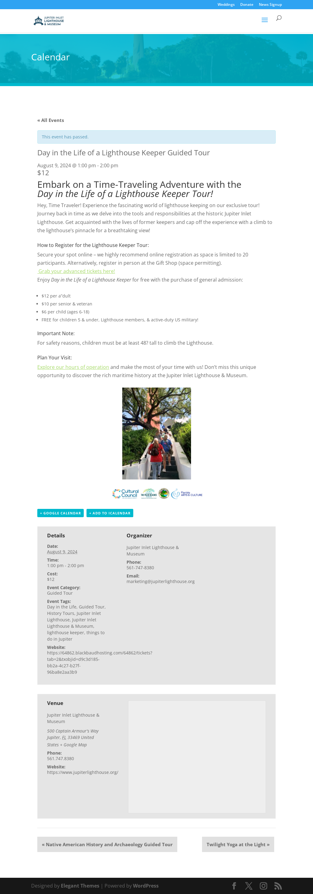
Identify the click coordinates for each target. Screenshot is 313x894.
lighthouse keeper (65, 632)
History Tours (60, 613)
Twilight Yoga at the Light (238, 844)
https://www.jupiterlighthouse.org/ (82, 772)
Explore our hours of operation (73, 367)
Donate (246, 5)
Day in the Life (61, 607)
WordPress (146, 885)
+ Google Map (73, 745)
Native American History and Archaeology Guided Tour (107, 844)
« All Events (50, 120)
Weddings (226, 5)
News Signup (270, 5)
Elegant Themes (80, 885)
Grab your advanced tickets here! (76, 271)
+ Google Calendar (60, 513)
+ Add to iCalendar (110, 513)
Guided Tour (60, 593)
